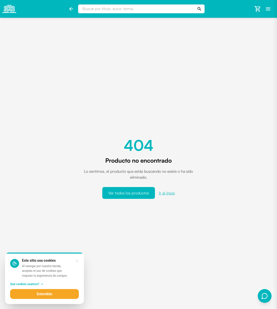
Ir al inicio (167, 192)
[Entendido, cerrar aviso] (77, 261)
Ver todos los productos (128, 192)
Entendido (44, 294)
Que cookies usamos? (27, 284)
